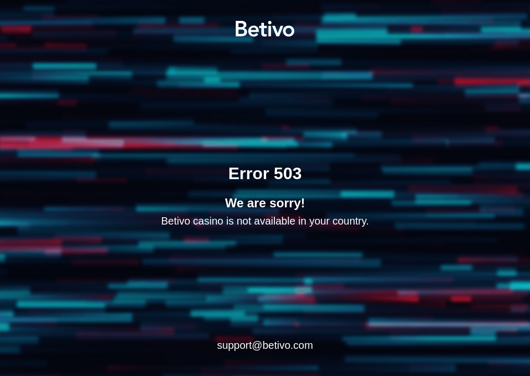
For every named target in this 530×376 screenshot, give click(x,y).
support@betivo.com (265, 345)
